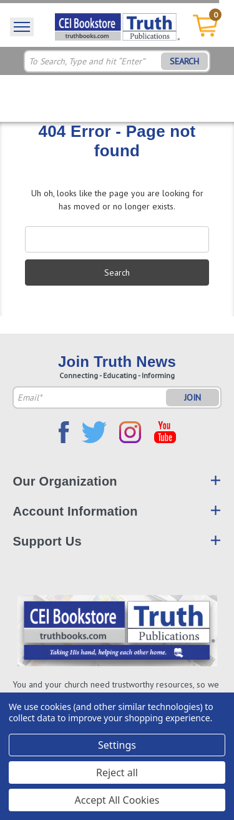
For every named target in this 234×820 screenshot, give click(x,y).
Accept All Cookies (117, 800)
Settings (117, 745)
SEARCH (184, 61)
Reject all (117, 772)
